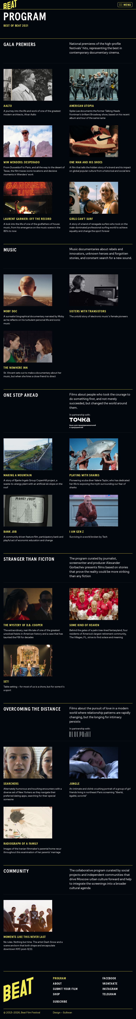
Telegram (109, 994)
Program (59, 978)
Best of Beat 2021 (16, 25)
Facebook (109, 978)
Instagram (110, 989)
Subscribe (60, 1001)
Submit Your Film (65, 989)
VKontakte (110, 983)
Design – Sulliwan (62, 1012)
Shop (56, 994)
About (57, 983)
